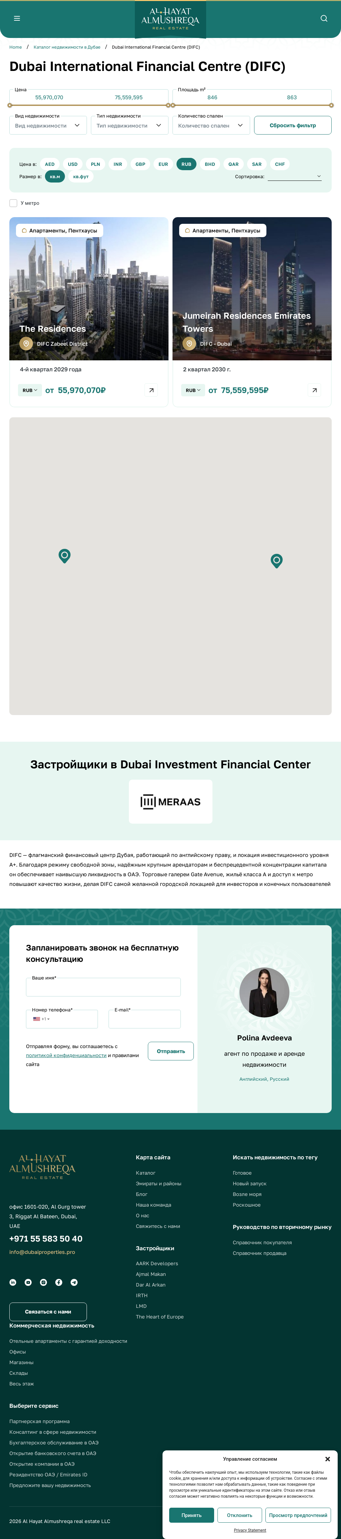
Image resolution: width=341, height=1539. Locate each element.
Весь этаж (21, 1383)
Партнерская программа (39, 1421)
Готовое (242, 1173)
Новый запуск (250, 1183)
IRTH (142, 1295)
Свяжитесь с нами (158, 1226)
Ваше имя (44, 977)
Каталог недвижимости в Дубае (67, 47)
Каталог (146, 1173)
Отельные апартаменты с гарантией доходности (68, 1341)
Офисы (17, 1351)
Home (15, 47)
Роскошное (247, 1205)
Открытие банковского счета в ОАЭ (52, 1453)
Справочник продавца (259, 1253)
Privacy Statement (250, 1530)
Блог (142, 1194)
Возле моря (247, 1194)
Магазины (21, 1362)
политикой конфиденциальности (66, 1055)
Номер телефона (52, 1009)
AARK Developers (157, 1263)
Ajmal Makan (151, 1274)
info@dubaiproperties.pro (42, 1252)
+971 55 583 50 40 (46, 1238)
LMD (141, 1306)
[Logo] (170, 19)
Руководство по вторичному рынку (282, 1226)
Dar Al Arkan (151, 1285)
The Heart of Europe (160, 1317)
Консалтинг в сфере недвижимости (52, 1432)
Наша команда (153, 1205)
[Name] (103, 987)
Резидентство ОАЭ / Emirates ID (48, 1474)
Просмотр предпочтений (298, 1515)
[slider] (10, 105)
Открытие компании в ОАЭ (42, 1464)
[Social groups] (12, 1282)
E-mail (123, 1009)
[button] (327, 1459)
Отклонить (239, 1515)
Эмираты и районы (158, 1183)
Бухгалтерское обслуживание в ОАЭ (54, 1442)
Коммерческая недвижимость (51, 1325)
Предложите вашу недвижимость (50, 1485)
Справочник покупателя (262, 1242)
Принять (191, 1515)
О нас (142, 1215)
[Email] (144, 1019)
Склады (18, 1373)
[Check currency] (30, 390)
